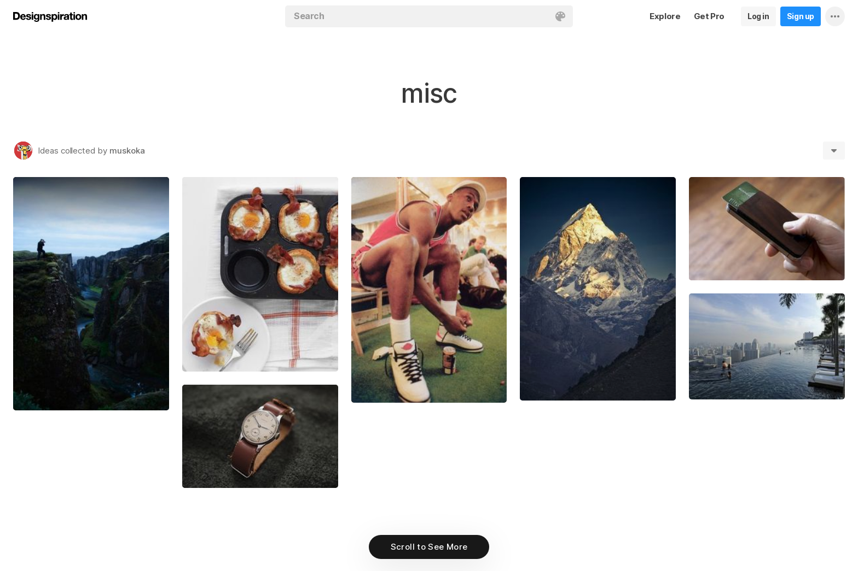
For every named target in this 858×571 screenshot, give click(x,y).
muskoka (127, 150)
